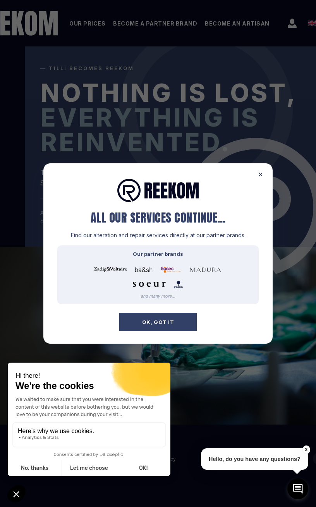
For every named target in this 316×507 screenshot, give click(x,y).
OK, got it (158, 322)
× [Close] (260, 174)
